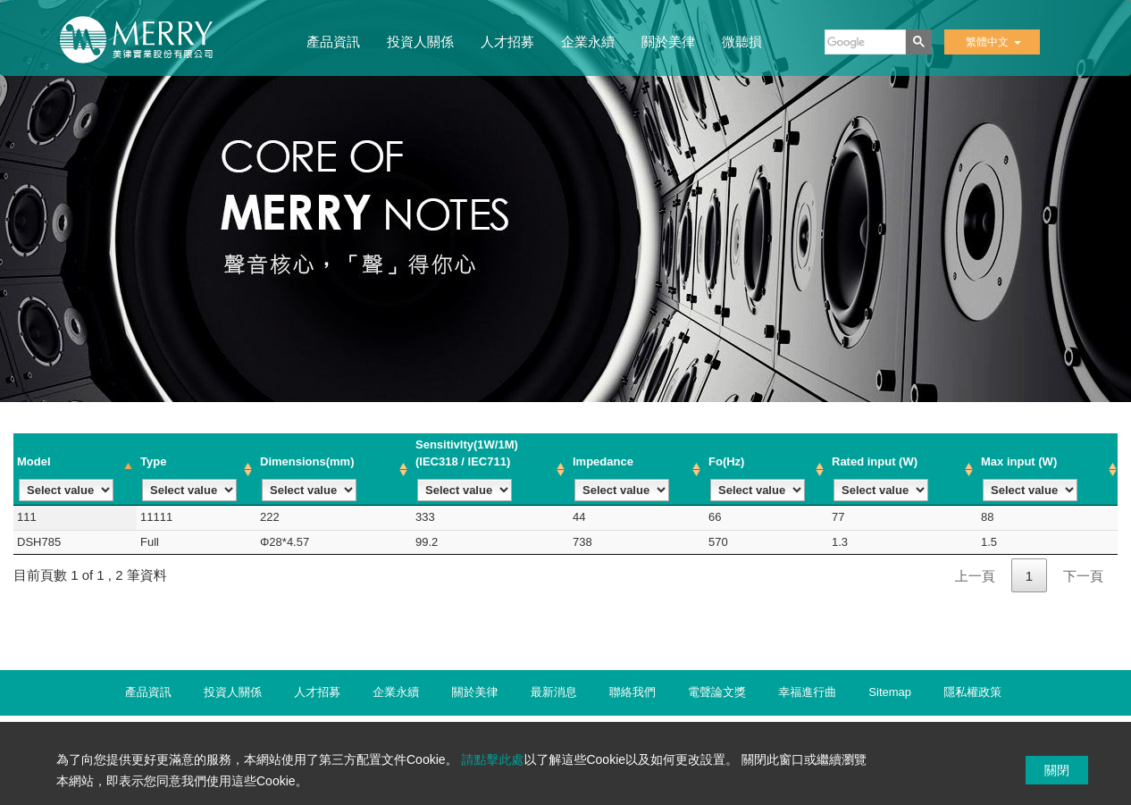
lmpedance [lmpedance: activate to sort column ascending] (621, 478)
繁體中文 (993, 42)
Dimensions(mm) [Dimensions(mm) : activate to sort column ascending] (308, 478)
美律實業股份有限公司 (145, 46)
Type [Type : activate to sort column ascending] (188, 478)
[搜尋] (863, 42)
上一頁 (975, 575)
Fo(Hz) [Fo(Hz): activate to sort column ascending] (756, 478)
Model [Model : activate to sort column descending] (65, 478)
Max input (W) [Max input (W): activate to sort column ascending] (1029, 478)
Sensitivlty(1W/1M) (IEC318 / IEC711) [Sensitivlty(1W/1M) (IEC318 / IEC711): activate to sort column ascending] (466, 469)
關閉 (1056, 770)
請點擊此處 (492, 759)
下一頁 (1083, 575)
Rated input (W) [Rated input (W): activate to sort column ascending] (880, 478)
